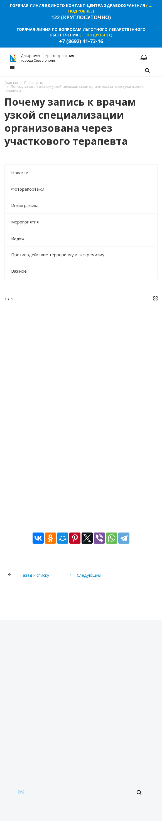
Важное (19, 271)
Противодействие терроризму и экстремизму (57, 254)
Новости (19, 172)
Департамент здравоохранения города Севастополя (42, 58)
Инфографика (24, 205)
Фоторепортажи (27, 189)
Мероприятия (25, 222)
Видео (84, 238)
